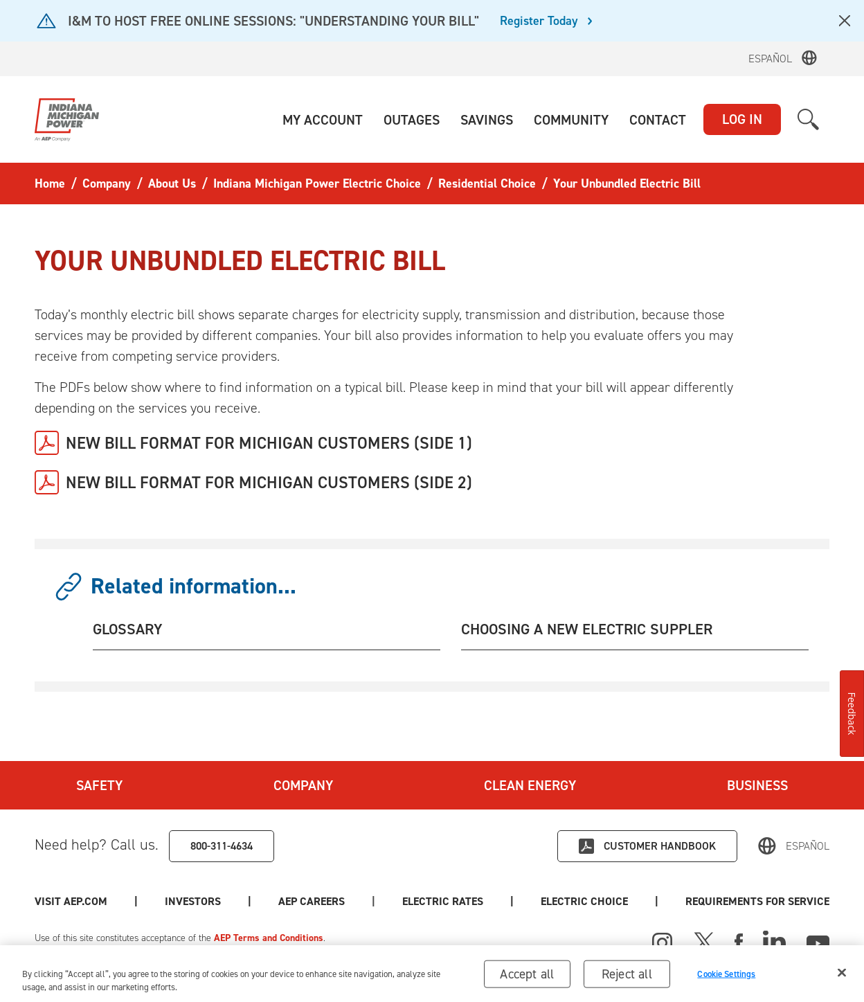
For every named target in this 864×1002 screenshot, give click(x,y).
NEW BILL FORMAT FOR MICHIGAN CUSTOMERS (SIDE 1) (269, 443)
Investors (193, 901)
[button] (322, 120)
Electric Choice (584, 901)
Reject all (627, 978)
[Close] (842, 977)
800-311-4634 (221, 846)
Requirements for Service (757, 901)
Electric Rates (442, 901)
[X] (704, 941)
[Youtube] (818, 941)
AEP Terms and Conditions (268, 938)
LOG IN (742, 119)
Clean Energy (530, 785)
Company (303, 785)
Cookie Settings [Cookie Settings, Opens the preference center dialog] (726, 978)
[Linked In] (774, 941)
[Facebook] (738, 941)
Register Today (539, 21)
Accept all (527, 978)
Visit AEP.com (71, 901)
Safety (99, 785)
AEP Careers (311, 901)
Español (770, 58)
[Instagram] (662, 943)
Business (757, 785)
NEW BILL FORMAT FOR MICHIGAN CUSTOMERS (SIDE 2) (269, 483)
